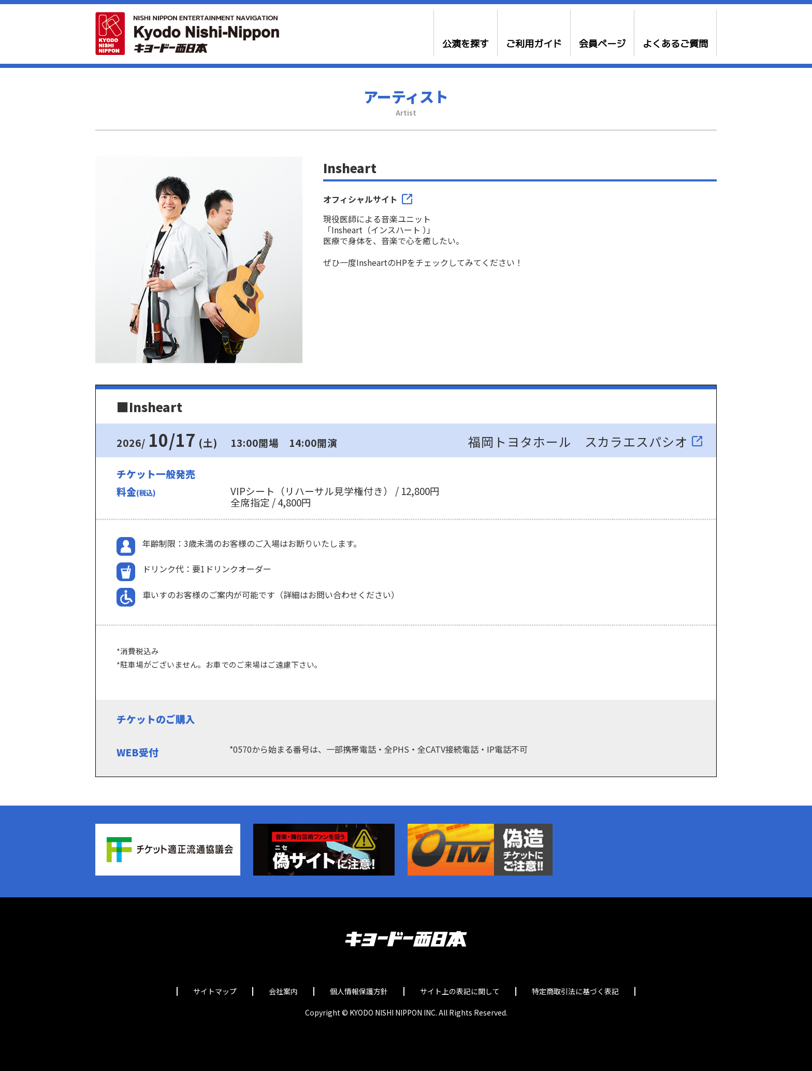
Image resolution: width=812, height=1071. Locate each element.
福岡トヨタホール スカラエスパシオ (578, 441)
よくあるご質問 (675, 44)
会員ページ (602, 44)
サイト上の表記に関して (460, 991)
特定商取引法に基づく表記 (575, 991)
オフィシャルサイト (360, 199)
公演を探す (465, 44)
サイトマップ (215, 991)
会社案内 (283, 991)
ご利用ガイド (534, 44)
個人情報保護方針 (359, 991)
